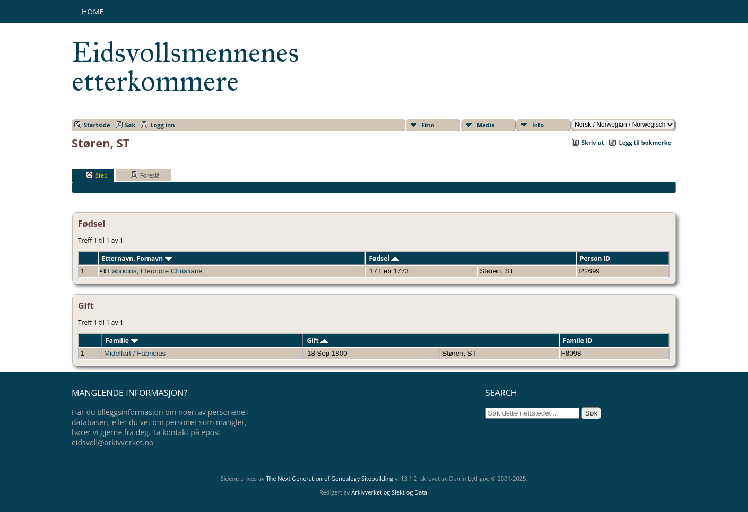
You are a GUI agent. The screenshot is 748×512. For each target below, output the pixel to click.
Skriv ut (592, 142)
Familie (122, 340)
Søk (130, 125)
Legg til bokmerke (645, 142)
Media (486, 125)
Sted (97, 175)
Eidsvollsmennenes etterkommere (185, 67)
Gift (317, 340)
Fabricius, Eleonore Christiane (155, 271)
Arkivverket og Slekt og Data (389, 492)
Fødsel (383, 258)
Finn (428, 125)
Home (93, 11)
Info (538, 125)
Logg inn (162, 125)
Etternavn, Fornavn (137, 258)
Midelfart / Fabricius (135, 353)
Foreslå (145, 175)
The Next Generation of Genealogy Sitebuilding (329, 478)
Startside (97, 125)
